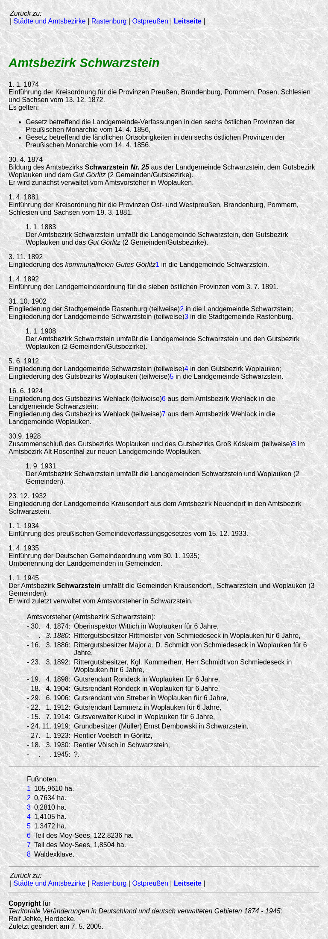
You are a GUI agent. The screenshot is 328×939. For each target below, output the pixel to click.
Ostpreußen (150, 21)
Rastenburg (109, 21)
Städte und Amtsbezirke (50, 21)
